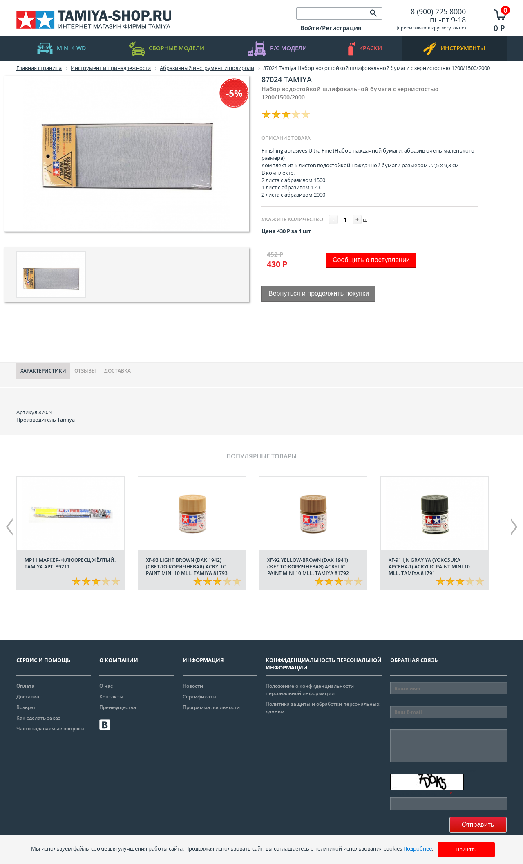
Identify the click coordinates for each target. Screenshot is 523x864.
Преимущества (117, 707)
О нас (106, 685)
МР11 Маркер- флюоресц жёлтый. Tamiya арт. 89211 (70, 563)
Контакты (111, 696)
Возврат (26, 707)
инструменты (454, 48)
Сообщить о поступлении (371, 259)
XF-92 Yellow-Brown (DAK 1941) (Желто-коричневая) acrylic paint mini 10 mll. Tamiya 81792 (308, 567)
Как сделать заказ (38, 717)
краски (365, 48)
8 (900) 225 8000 (438, 11)
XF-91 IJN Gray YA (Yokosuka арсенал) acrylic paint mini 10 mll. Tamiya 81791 (429, 567)
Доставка (117, 370)
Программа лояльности (211, 707)
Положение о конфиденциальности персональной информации (310, 689)
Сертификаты (200, 696)
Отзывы (85, 370)
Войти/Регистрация (331, 28)
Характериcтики (43, 370)
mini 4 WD (61, 48)
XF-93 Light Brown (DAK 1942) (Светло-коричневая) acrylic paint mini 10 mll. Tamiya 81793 (187, 567)
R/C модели (277, 48)
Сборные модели (166, 48)
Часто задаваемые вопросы (50, 728)
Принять (466, 849)
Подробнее (417, 848)
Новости (193, 685)
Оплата (25, 685)
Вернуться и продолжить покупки (318, 293)
